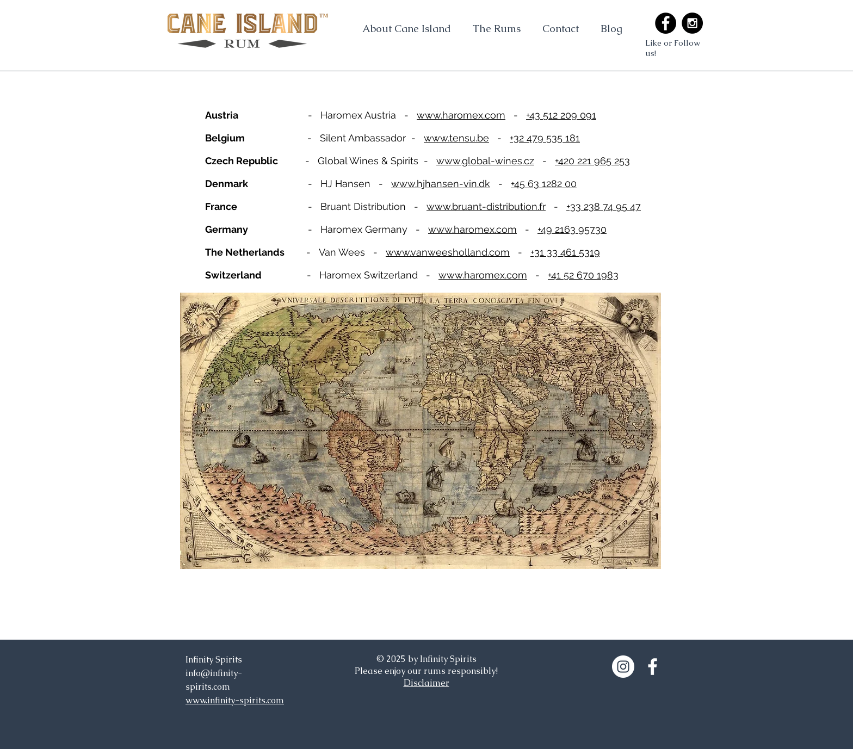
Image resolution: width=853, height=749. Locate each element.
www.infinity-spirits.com (235, 700)
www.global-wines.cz (485, 160)
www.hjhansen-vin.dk (440, 183)
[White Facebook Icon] (652, 666)
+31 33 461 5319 (565, 252)
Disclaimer (426, 683)
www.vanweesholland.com (448, 252)
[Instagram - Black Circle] (692, 23)
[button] (496, 28)
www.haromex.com (461, 115)
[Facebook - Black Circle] (665, 23)
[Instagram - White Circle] (623, 666)
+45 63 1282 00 (544, 183)
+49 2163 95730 (572, 229)
